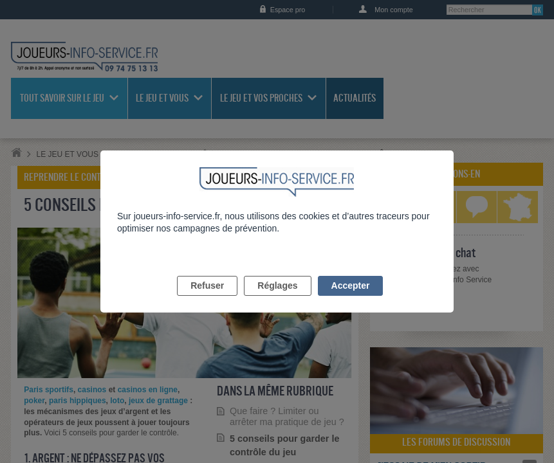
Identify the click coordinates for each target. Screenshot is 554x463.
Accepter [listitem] (350, 300)
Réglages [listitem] (277, 300)
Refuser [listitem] (207, 300)
